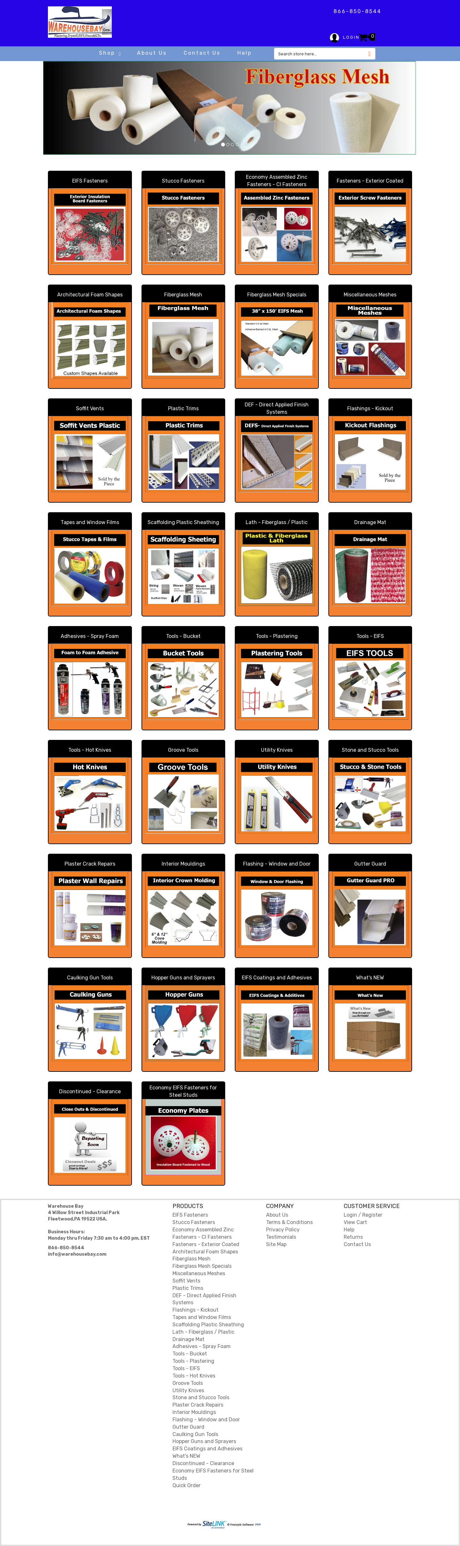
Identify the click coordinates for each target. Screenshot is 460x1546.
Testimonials (281, 1237)
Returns (353, 1237)
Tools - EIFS (370, 636)
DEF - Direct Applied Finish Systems (277, 408)
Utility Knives (277, 750)
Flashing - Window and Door (276, 864)
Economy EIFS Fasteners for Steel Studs (183, 1091)
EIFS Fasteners (90, 181)
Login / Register (363, 1215)
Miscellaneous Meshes (370, 295)
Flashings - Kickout (370, 408)
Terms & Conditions (289, 1222)
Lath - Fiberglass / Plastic (277, 522)
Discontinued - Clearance (90, 1091)
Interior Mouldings (183, 864)
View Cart (355, 1222)
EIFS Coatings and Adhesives (277, 978)
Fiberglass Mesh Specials (276, 295)
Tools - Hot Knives (89, 750)
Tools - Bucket (183, 636)
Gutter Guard (370, 864)
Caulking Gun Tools (90, 978)
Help (244, 53)
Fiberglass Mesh (183, 295)
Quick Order (186, 1485)
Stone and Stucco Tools (370, 750)
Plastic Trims (183, 408)
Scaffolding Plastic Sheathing (183, 522)
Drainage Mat (370, 522)
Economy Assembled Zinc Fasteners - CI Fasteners (276, 180)
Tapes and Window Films (90, 522)
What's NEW (370, 978)
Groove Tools (183, 750)
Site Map (276, 1244)
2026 (224, 1524)
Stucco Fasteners (183, 181)
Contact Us (202, 53)
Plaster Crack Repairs (90, 864)
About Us (152, 53)
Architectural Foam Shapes (90, 295)
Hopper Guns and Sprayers (183, 978)
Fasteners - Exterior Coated (370, 181)
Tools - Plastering (277, 636)
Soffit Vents (90, 408)
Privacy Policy (283, 1230)
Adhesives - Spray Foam (90, 636)
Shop (109, 53)
